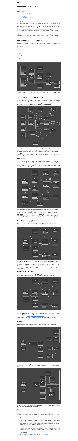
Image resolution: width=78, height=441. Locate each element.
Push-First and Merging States (27, 17)
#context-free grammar (37, 434)
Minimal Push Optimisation (27, 18)
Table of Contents (21, 11)
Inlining (23, 20)
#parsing (46, 434)
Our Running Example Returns (25, 13)
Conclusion (22, 21)
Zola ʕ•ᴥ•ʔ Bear (41, 437)
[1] (23, 36)
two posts (39, 25)
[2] (32, 213)
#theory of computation (24, 434)
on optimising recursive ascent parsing (48, 25)
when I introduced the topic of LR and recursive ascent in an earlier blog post (37, 29)
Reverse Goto (24, 16)
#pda (43, 434)
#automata (31, 434)
